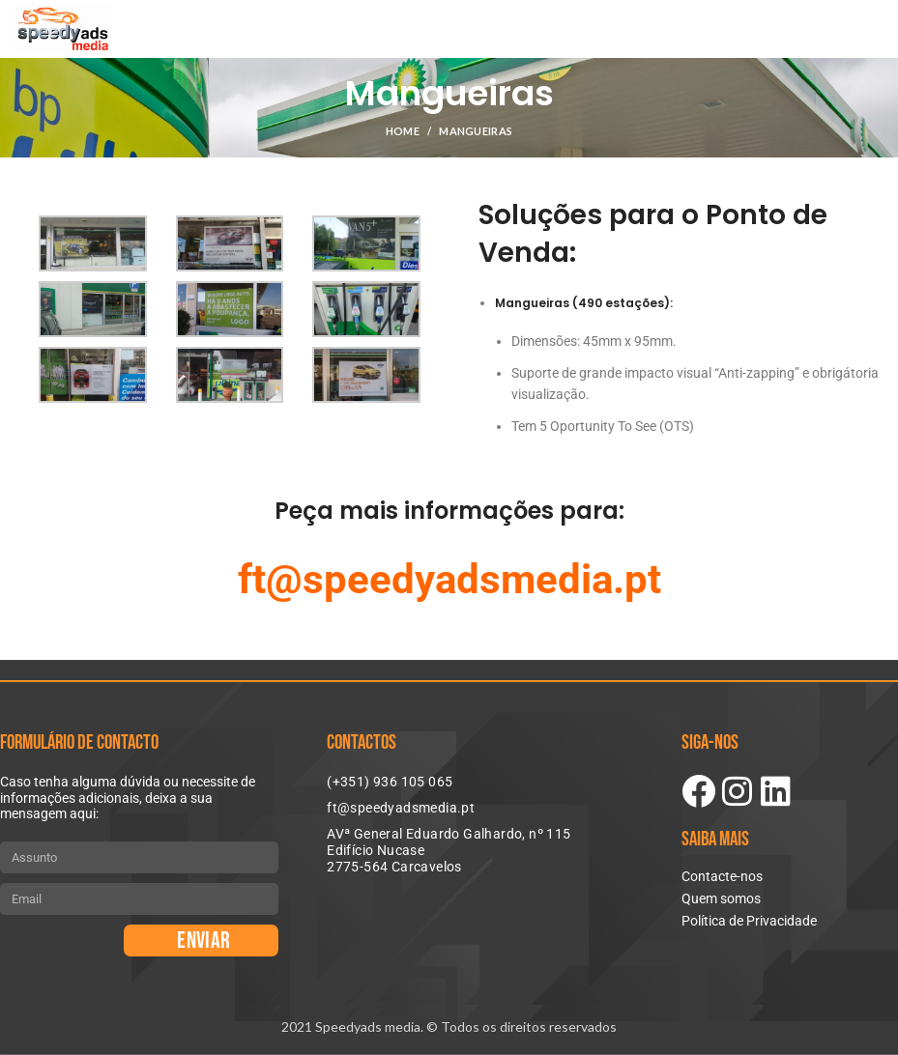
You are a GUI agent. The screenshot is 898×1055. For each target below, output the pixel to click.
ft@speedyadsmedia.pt (449, 579)
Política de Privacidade (749, 920)
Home (403, 131)
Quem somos (721, 898)
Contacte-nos (722, 876)
